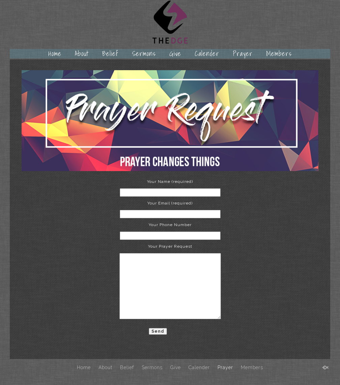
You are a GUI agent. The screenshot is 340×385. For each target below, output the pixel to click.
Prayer (243, 53)
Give (175, 53)
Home (54, 53)
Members (279, 53)
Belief (110, 53)
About (82, 53)
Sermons (144, 53)
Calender (207, 53)
